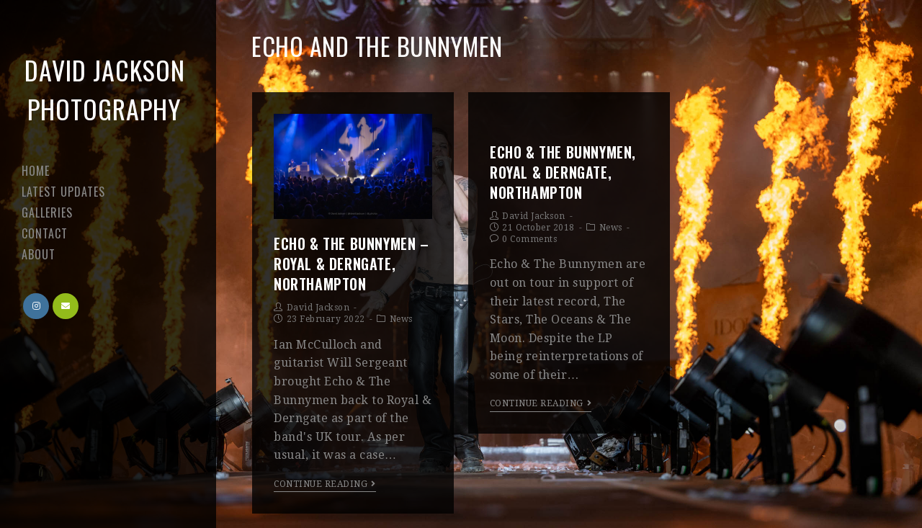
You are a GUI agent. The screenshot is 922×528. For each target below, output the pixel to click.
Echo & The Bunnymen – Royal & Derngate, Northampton (351, 264)
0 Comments (529, 239)
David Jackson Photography (104, 88)
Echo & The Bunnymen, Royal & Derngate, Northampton (563, 172)
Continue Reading (325, 484)
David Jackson (318, 308)
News (401, 319)
